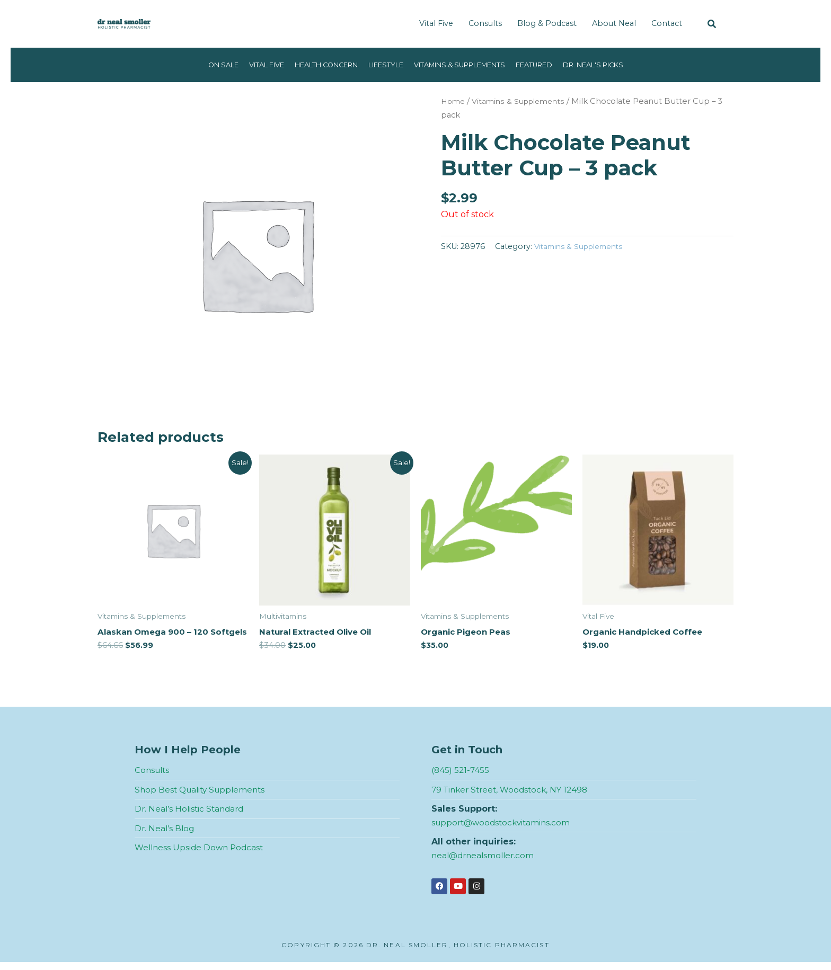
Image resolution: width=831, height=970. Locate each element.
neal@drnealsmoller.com (485, 863)
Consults (485, 23)
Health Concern (315, 64)
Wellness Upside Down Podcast (201, 855)
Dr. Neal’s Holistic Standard (191, 817)
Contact (666, 23)
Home (454, 101)
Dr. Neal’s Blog (165, 836)
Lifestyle (382, 64)
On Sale (200, 64)
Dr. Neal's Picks (614, 64)
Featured (549, 64)
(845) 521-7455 (461, 778)
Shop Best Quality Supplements (203, 798)
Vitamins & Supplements (465, 64)
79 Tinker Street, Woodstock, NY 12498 (513, 798)
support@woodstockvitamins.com (503, 830)
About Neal (614, 23)
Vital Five (436, 23)
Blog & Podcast (547, 23)
